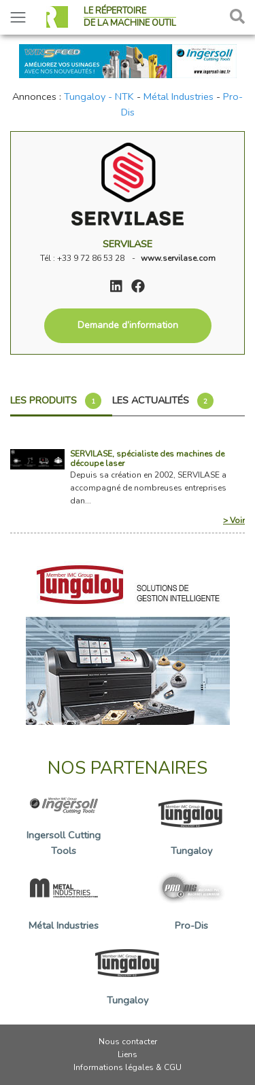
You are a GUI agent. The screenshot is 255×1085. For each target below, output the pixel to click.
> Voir (234, 520)
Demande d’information (128, 325)
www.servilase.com (178, 258)
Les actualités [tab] (163, 401)
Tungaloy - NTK (99, 96)
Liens (127, 1054)
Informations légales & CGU (127, 1067)
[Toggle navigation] (18, 17)
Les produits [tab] (55, 401)
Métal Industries (178, 96)
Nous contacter (128, 1041)
